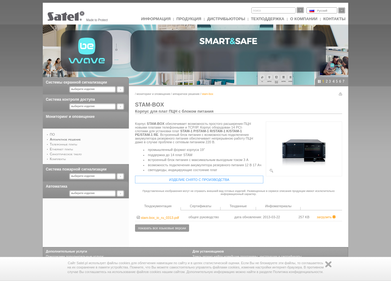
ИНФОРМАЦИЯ (156, 19)
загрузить (326, 217)
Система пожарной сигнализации (76, 169)
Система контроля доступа (70, 99)
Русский (322, 10)
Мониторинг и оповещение (70, 116)
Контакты (334, 19)
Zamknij (328, 264)
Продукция (188, 19)
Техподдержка (267, 19)
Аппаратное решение (186, 94)
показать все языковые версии (162, 228)
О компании (303, 19)
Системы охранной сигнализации (76, 82)
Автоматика (56, 186)
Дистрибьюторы (226, 19)
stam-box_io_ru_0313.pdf (158, 217)
